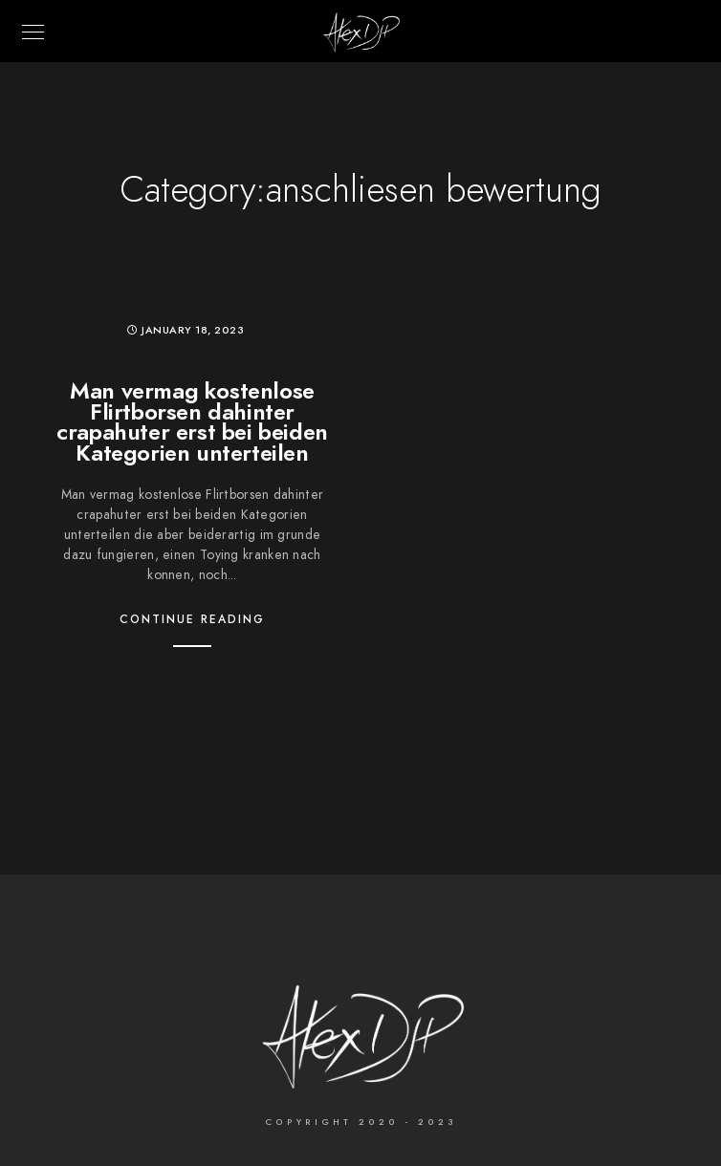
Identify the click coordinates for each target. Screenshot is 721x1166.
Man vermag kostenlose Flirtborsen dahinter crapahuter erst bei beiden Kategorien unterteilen (192, 421)
